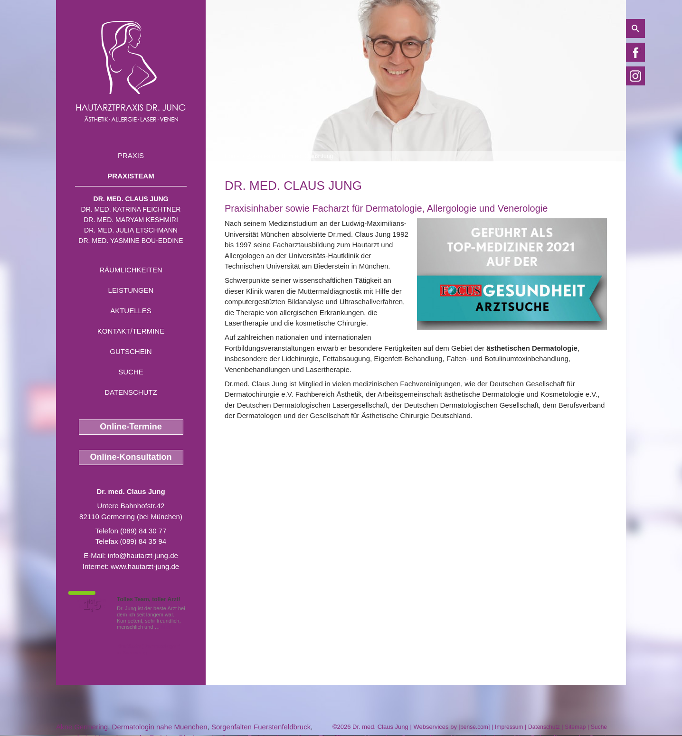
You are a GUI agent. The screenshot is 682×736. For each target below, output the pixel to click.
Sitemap (575, 727)
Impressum (509, 727)
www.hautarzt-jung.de (145, 566)
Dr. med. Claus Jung (131, 199)
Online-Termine (131, 426)
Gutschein (131, 351)
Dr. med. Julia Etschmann (131, 230)
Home (232, 156)
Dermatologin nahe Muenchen (160, 727)
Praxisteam (130, 176)
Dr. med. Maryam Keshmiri (131, 220)
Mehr (167, 627)
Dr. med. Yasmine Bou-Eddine (130, 240)
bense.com (474, 727)
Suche (130, 372)
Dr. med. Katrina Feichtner (131, 209)
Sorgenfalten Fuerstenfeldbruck (261, 727)
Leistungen (131, 290)
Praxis (131, 155)
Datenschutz (130, 392)
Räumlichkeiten (130, 270)
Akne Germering (82, 727)
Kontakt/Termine (130, 331)
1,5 (92, 605)
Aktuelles (131, 311)
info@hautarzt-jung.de (143, 555)
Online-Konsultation (131, 457)
